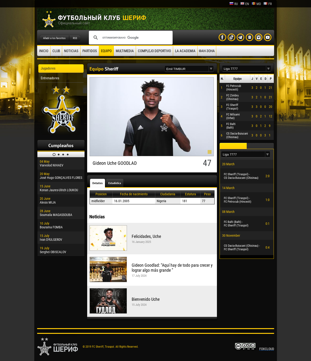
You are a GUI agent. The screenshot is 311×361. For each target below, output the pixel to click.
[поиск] (130, 37)
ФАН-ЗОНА (207, 51)
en (244, 4)
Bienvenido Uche (146, 299)
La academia (185, 51)
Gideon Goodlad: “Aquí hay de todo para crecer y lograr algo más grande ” (172, 268)
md (256, 4)
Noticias (71, 51)
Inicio (43, 51)
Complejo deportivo (154, 51)
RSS (75, 38)
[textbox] (187, 69)
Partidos (89, 51)
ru (233, 4)
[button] (211, 69)
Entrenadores (50, 78)
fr (267, 4)
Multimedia (125, 51)
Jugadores (48, 68)
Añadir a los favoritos (54, 38)
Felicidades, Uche (146, 236)
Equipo (106, 51)
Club (56, 51)
